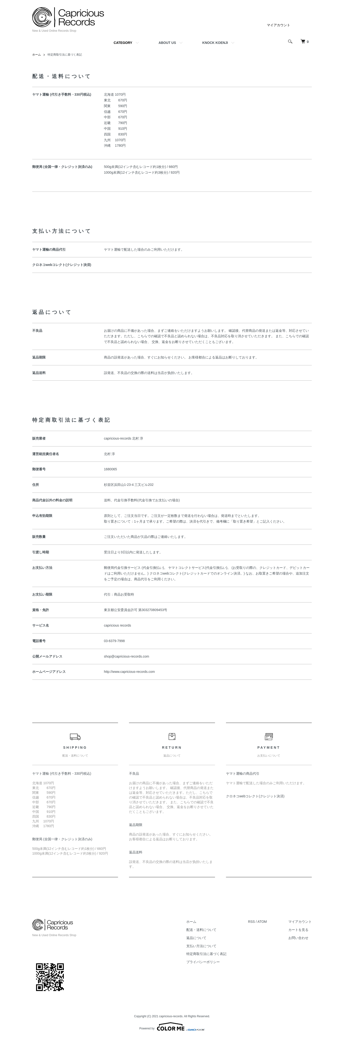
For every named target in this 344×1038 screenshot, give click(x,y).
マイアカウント (278, 25)
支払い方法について (201, 946)
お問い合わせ (298, 938)
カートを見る (298, 930)
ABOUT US (167, 43)
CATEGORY (123, 43)
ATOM (262, 922)
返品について (196, 938)
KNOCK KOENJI (215, 43)
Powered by (171, 1026)
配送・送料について (201, 930)
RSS (251, 922)
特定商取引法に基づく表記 (206, 954)
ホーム (36, 54)
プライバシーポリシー (203, 962)
